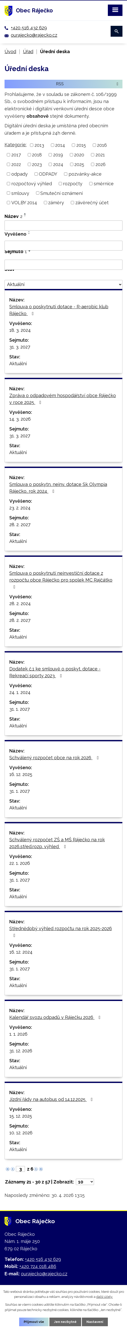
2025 (79, 164)
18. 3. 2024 (20, 330)
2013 (39, 145)
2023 (37, 164)
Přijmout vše (34, 1322)
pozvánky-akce (85, 174)
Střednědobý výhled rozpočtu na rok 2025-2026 (60, 932)
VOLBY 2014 (24, 202)
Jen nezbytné (65, 1322)
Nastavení (94, 1322)
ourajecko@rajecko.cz (34, 35)
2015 (81, 145)
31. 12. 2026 (20, 1050)
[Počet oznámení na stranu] (85, 1182)
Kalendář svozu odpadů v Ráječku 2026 (56, 1017)
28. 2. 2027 (19, 524)
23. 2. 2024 (19, 507)
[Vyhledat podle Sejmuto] (63, 265)
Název (13, 216)
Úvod (10, 51)
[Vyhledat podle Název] (63, 225)
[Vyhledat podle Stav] (63, 284)
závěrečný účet (92, 202)
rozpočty (72, 183)
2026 (101, 164)
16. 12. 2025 (20, 774)
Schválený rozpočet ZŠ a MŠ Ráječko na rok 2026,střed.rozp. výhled (57, 843)
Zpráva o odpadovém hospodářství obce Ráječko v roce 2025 (62, 399)
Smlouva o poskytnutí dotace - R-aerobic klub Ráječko (58, 310)
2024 (58, 164)
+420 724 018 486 (37, 1266)
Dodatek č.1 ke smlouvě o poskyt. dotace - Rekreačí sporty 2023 (55, 672)
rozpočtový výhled (31, 183)
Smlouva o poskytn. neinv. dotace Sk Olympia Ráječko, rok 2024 (58, 488)
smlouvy (20, 193)
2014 (60, 145)
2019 (58, 154)
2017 (16, 154)
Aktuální (18, 363)
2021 (100, 154)
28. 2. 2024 (20, 603)
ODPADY (48, 174)
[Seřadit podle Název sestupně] (25, 216)
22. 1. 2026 (19, 863)
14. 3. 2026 (20, 419)
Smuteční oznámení (61, 193)
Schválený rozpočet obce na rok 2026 (55, 757)
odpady (19, 174)
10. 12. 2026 (21, 1132)
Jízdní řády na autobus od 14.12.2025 (52, 1099)
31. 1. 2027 (19, 709)
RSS (88, 83)
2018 (37, 154)
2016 (102, 145)
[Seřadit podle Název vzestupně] (25, 214)
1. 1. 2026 (18, 1034)
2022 (16, 164)
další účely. (104, 1297)
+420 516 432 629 (29, 27)
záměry (56, 202)
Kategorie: (15, 144)
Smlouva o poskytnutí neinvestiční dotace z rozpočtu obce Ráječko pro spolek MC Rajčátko (60, 579)
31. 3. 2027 (19, 347)
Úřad (28, 51)
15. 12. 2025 (20, 1116)
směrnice (104, 183)
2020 (79, 154)
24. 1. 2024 (19, 692)
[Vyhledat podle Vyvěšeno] (63, 246)
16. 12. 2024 (21, 952)
